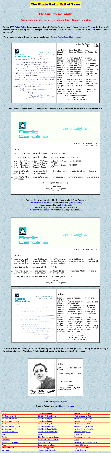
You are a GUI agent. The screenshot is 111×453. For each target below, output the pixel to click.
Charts (40, 434)
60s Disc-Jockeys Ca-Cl (10, 424)
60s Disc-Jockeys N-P (82, 413)
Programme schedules (46, 445)
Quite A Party (41, 207)
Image (42, 205)
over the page (68, 406)
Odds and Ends (44, 442)
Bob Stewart (65, 205)
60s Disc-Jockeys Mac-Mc (47, 432)
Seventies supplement (46, 447)
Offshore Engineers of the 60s (85, 442)
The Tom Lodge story (10, 442)
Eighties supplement (82, 447)
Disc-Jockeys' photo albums (48, 437)
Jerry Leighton (80, 27)
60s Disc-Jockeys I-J (45, 419)
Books (4, 434)
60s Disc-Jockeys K (45, 421)
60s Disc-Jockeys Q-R (82, 416)
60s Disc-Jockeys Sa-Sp (83, 419)
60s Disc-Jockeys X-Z (82, 432)
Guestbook (6, 440)
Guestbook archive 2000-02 (48, 440)
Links (76, 440)
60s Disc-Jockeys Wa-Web (84, 426)
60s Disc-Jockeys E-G (10, 432)
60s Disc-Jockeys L (45, 424)
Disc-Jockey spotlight (82, 437)
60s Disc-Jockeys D (9, 429)
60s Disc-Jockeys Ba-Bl (10, 419)
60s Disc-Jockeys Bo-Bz (10, 421)
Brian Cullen (21, 27)
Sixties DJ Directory (82, 445)
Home (4, 413)
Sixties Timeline (8, 447)
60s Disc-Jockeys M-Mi (47, 426)
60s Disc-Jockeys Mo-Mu (47, 429)
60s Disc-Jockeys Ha (45, 413)
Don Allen (67, 207)
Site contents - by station (47, 450)
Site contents (6, 450)
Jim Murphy (75, 202)
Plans (4, 445)
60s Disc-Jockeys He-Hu (47, 416)
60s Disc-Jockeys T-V (82, 424)
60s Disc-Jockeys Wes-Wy (84, 429)
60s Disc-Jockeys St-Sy (83, 421)
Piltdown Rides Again (39, 202)
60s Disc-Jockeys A (9, 416)
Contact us (78, 434)
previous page (60, 401)
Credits (4, 437)
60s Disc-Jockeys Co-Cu (11, 426)
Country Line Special (39, 210)
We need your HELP (82, 450)
